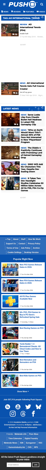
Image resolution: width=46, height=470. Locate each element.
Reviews (40, 37)
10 (14, 34)
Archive (36, 248)
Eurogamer (31, 443)
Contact (22, 243)
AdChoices (37, 425)
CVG (30, 447)
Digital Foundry (31, 438)
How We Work (34, 239)
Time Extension (15, 438)
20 (15, 140)
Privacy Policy (34, 243)
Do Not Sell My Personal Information (23, 427)
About (15, 239)
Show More (23, 391)
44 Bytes (28, 425)
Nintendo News (10, 443)
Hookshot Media (20, 422)
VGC (40, 443)
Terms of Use (12, 248)
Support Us (11, 243)
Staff (23, 239)
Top (8, 239)
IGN (21, 443)
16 (15, 188)
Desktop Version (31, 252)
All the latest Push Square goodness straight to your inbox (23, 458)
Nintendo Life (20, 434)
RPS (36, 447)
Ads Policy (25, 248)
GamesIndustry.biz (16, 447)
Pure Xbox (33, 434)
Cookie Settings (14, 252)
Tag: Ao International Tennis (21, 18)
